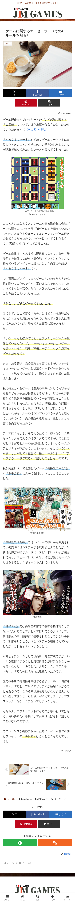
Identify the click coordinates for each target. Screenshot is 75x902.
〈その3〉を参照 (35, 129)
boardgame (25, 799)
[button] (49, 103)
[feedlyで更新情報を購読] (20, 842)
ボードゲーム (58, 799)
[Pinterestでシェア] (26, 103)
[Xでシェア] (14, 93)
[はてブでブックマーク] (60, 93)
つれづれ (9, 799)
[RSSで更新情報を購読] (55, 842)
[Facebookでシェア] (37, 93)
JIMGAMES (41, 799)
